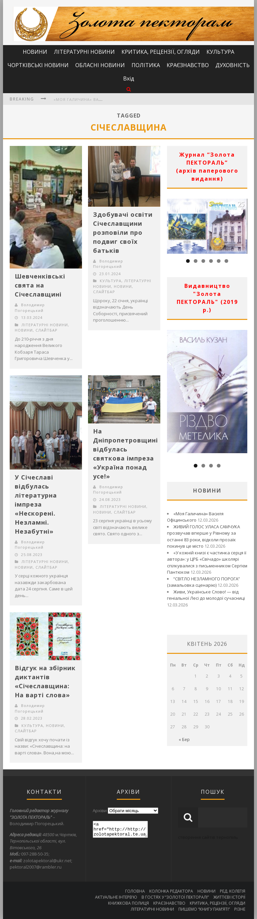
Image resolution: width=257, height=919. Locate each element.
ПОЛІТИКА (146, 65)
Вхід (128, 78)
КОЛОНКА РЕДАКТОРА (171, 891)
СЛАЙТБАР (46, 330)
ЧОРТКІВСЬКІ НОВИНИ (38, 65)
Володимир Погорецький (30, 307)
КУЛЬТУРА (220, 51)
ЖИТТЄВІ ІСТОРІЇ (229, 897)
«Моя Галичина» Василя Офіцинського (100, 99)
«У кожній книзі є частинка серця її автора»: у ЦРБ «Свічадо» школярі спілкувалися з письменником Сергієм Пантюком (207, 562)
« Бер (184, 739)
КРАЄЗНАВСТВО (188, 65)
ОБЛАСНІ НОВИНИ (100, 65)
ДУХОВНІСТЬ (233, 65)
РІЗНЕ (239, 909)
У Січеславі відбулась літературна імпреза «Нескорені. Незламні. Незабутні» (36, 504)
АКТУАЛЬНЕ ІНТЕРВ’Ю (116, 897)
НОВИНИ (35, 51)
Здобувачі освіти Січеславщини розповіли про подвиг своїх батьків (123, 232)
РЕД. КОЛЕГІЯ (232, 891)
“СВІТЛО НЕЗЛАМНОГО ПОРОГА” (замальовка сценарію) (203, 582)
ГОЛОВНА (135, 891)
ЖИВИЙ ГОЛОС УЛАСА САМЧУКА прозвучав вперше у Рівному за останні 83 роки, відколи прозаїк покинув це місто (203, 536)
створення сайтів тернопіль (208, 837)
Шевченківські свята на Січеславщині (40, 285)
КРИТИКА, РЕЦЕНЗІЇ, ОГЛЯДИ (160, 51)
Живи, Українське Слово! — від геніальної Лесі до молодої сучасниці (206, 595)
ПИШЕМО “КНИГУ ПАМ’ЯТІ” (204, 909)
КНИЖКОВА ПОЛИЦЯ (128, 903)
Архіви (100, 810)
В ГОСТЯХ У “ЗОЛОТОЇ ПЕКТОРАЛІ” (175, 897)
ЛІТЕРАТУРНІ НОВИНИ (84, 51)
